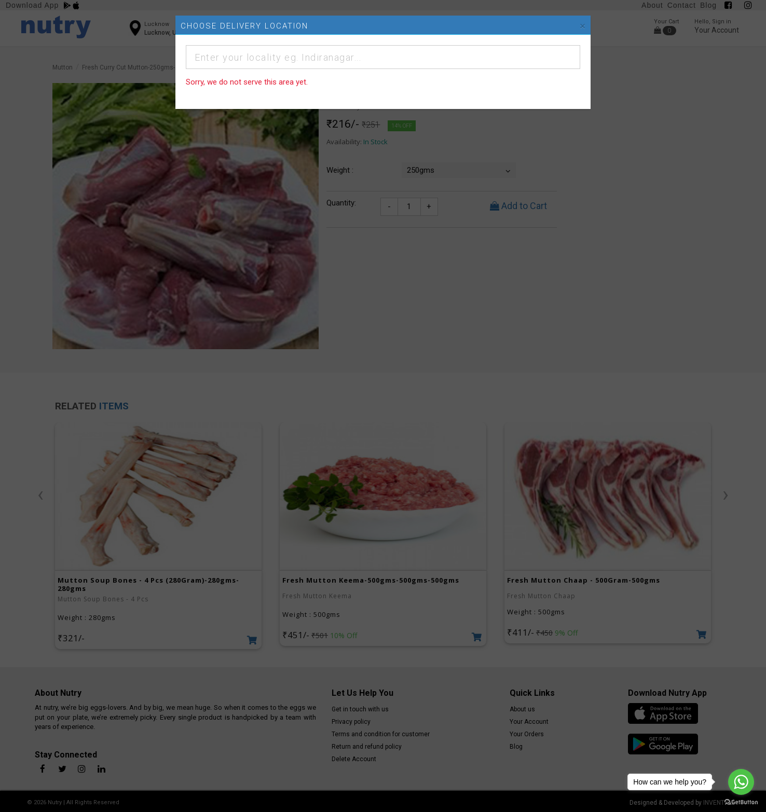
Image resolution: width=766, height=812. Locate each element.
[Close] (582, 26)
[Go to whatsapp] (741, 782)
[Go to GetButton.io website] (741, 802)
